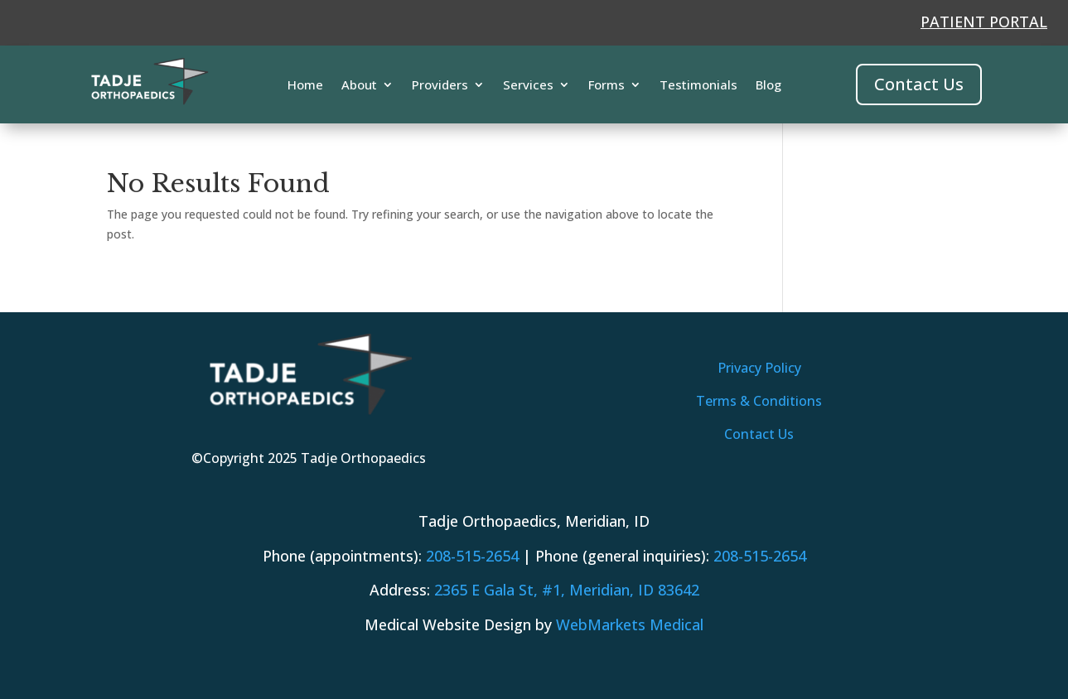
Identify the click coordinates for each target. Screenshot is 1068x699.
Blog (768, 86)
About (359, 86)
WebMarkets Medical (629, 624)
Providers (440, 86)
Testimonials (698, 86)
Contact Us (919, 84)
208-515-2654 (472, 556)
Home (305, 86)
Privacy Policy (759, 368)
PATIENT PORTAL (984, 21)
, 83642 (566, 590)
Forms (606, 86)
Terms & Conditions (759, 401)
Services (528, 86)
